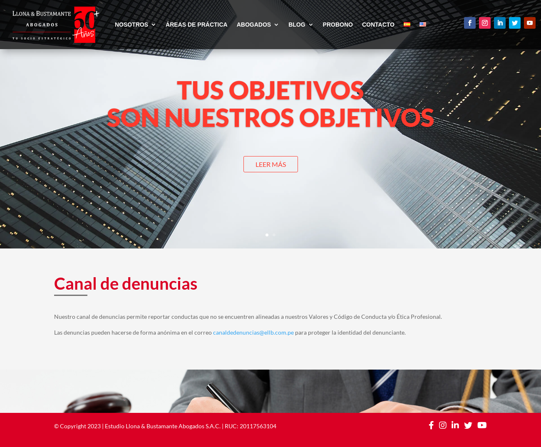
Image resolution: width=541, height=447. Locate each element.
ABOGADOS (254, 25)
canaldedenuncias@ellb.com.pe (253, 332)
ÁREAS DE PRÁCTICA (197, 25)
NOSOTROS (131, 25)
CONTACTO (378, 25)
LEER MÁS (271, 164)
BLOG (296, 25)
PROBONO (338, 25)
